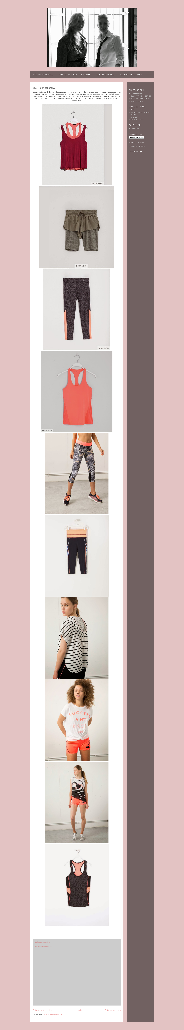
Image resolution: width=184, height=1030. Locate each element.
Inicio (79, 1010)
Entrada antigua (113, 1010)
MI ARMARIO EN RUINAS (140, 99)
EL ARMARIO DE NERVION (141, 96)
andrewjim (135, 128)
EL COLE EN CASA (105, 74)
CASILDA (134, 117)
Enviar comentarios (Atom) (52, 1015)
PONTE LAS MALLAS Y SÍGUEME (74, 74)
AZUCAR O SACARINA (131, 74)
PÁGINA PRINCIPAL (43, 74)
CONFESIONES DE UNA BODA (140, 114)
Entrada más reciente (43, 1010)
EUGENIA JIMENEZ (138, 146)
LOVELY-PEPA (136, 93)
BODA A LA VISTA (137, 120)
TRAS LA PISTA (137, 101)
